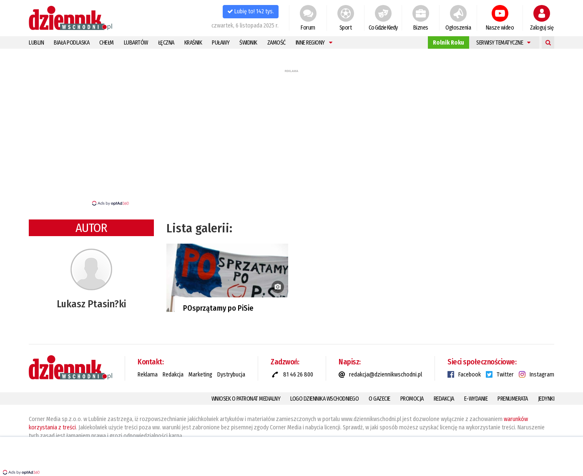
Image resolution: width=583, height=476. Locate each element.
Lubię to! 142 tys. (250, 11)
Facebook (469, 374)
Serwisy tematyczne (503, 42)
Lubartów (136, 42)
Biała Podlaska (71, 42)
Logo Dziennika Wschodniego (324, 398)
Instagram (542, 374)
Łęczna (166, 42)
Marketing (200, 374)
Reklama (148, 374)
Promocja (412, 398)
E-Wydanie (476, 398)
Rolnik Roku (448, 42)
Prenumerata (513, 398)
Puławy (220, 42)
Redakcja (173, 374)
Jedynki (546, 398)
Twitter (505, 374)
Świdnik (248, 42)
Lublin (36, 42)
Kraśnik (193, 42)
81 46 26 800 (298, 374)
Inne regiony (314, 42)
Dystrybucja (231, 374)
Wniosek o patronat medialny (246, 398)
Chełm (106, 42)
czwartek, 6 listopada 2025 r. (245, 25)
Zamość (276, 42)
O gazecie (379, 398)
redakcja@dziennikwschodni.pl (385, 374)
